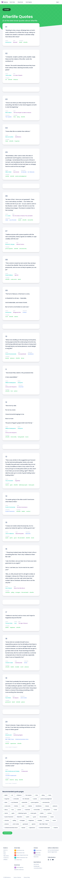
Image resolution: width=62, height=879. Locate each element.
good (15, 538)
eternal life (30, 220)
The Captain (8, 117)
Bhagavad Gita (17, 312)
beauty (7, 358)
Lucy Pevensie (12, 220)
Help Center (6, 855)
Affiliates (5, 859)
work (6, 316)
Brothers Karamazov (22, 507)
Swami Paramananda (10, 354)
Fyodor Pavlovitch (9, 511)
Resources (36, 856)
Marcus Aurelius (9, 137)
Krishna (24, 312)
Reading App (36, 866)
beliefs (23, 511)
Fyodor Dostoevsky (10, 507)
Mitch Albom (8, 112)
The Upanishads (22, 354)
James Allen (8, 75)
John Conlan (23, 698)
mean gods (31, 485)
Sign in (57, 2)
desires (16, 316)
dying (18, 117)
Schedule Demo (37, 855)
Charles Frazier (9, 662)
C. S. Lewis (7, 215)
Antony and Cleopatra (11, 387)
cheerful (12, 779)
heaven (7, 743)
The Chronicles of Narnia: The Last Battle (22, 215)
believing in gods (23, 485)
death (20, 42)
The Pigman (15, 698)
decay (22, 358)
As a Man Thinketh (17, 75)
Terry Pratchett (9, 480)
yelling (12, 592)
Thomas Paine (8, 623)
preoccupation (9, 248)
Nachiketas (31, 354)
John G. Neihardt (9, 533)
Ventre (7, 485)
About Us (5, 850)
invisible (17, 667)
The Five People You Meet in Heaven (22, 112)
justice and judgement (20, 176)
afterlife (25, 42)
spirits (11, 538)
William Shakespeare (10, 382)
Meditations (18, 137)
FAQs (4, 854)
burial (32, 538)
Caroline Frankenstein (10, 775)
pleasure (12, 358)
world (21, 667)
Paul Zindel (8, 698)
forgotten (17, 141)
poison (15, 391)
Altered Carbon (20, 244)
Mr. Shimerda (31, 172)
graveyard (8, 702)
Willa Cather (8, 172)
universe (26, 667)
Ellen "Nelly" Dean (9, 739)
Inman (25, 662)
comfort (28, 511)
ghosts (23, 702)
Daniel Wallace (9, 275)
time (14, 117)
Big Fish (16, 275)
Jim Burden (24, 172)
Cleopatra (20, 382)
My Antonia (16, 172)
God (15, 623)
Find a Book (36, 864)
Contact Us (5, 857)
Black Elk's (28, 533)
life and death (21, 538)
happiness (12, 627)
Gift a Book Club (18, 859)
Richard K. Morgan (9, 244)
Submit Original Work (52, 852)
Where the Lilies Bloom (19, 588)
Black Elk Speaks (20, 533)
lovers (26, 437)
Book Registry (29, 2)
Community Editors (38, 868)
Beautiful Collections (19, 869)
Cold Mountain (18, 662)
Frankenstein (24, 771)
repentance (13, 743)
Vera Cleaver (8, 588)
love (12, 391)
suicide (7, 176)
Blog (4, 852)
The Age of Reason (23, 623)
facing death (21, 437)
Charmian (20, 387)
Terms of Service (17, 877)
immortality (14, 437)
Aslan (6, 220)
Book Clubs (12, 2)
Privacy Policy (27, 877)
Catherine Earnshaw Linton (21, 739)
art (6, 79)
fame (6, 141)
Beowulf (15, 42)
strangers (17, 592)
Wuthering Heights (18, 735)
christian (7, 592)
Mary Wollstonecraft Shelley (12, 771)
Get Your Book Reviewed (53, 850)
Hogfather (17, 480)
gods (11, 485)
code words (14, 279)
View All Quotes (7, 833)
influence (15, 79)
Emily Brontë (8, 735)
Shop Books (20, 2)
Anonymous (8, 42)
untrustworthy (23, 248)
